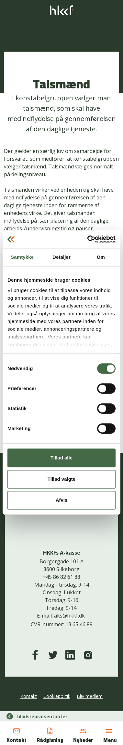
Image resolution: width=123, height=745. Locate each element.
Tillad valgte (61, 479)
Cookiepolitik (56, 696)
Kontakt (28, 696)
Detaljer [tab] (61, 257)
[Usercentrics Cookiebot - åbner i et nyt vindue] (88, 239)
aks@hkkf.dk (69, 615)
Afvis (62, 500)
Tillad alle (61, 457)
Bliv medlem (90, 696)
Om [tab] (101, 257)
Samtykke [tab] (22, 257)
